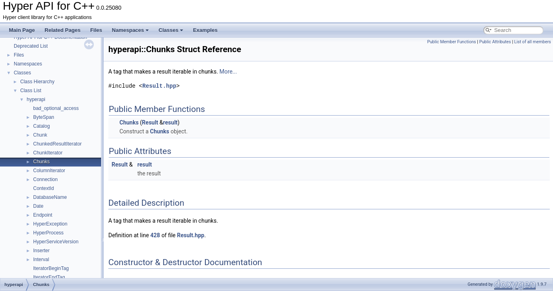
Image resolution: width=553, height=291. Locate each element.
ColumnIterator (49, 170)
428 (155, 235)
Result (150, 122)
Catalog (41, 126)
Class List (30, 90)
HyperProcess (48, 233)
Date (38, 206)
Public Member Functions (451, 41)
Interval (41, 259)
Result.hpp (159, 86)
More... (228, 71)
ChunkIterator (48, 153)
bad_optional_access (56, 108)
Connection (45, 179)
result (170, 122)
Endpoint (42, 215)
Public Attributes (495, 41)
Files (96, 30)
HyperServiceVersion (55, 242)
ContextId (43, 188)
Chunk (40, 135)
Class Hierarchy (37, 81)
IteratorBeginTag (51, 268)
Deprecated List (31, 46)
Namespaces (130, 30)
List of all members (532, 41)
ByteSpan (43, 117)
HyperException (50, 224)
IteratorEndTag (49, 277)
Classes (170, 30)
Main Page (22, 30)
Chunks (41, 161)
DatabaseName (50, 197)
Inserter (41, 250)
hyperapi (36, 99)
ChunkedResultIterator (57, 144)
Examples (205, 30)
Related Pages (62, 30)
